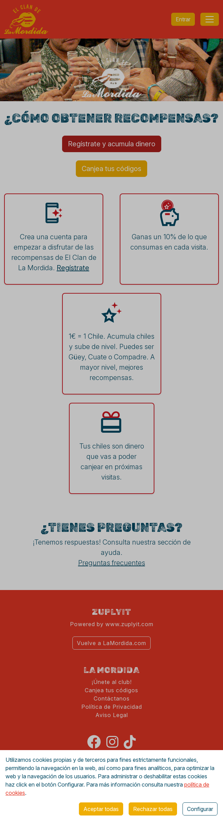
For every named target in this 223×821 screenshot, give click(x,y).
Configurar (200, 809)
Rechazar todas (153, 809)
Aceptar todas (101, 809)
